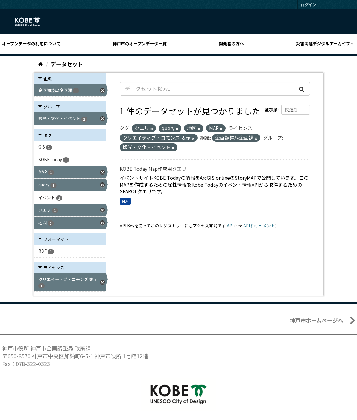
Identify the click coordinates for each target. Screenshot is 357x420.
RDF (125, 200)
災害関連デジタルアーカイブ (323, 43)
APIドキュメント (259, 226)
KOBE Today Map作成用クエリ (153, 168)
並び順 (271, 110)
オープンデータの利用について (31, 43)
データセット (67, 64)
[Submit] (302, 89)
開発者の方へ (231, 43)
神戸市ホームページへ (316, 320)
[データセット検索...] (207, 89)
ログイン (308, 4)
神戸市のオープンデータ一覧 (140, 43)
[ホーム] (40, 64)
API (230, 226)
